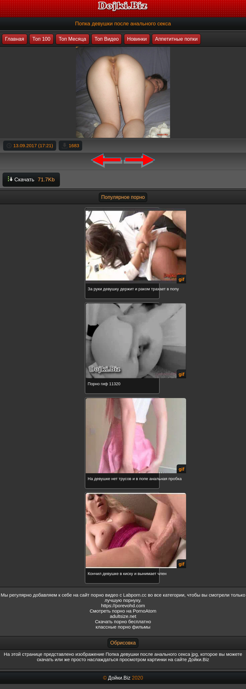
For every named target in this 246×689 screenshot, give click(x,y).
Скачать (31, 179)
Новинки (137, 39)
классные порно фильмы (123, 626)
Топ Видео (106, 39)
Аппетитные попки (176, 39)
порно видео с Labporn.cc (118, 595)
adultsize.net (123, 616)
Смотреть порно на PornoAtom (123, 611)
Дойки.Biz (119, 678)
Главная (14, 39)
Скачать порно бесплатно (123, 621)
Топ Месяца (72, 39)
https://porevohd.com (123, 605)
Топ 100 (41, 39)
